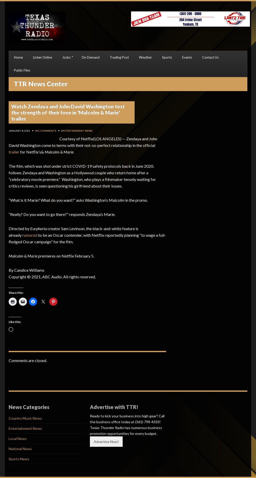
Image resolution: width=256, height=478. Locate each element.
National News (20, 449)
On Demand (91, 57)
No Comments (45, 130)
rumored (29, 235)
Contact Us (210, 57)
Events (187, 57)
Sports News (19, 459)
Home (18, 57)
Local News (18, 438)
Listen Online (42, 57)
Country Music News (25, 418)
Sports (167, 57)
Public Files (22, 70)
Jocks (66, 57)
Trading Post (119, 57)
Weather (145, 57)
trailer (14, 151)
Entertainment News (76, 130)
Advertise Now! (106, 441)
